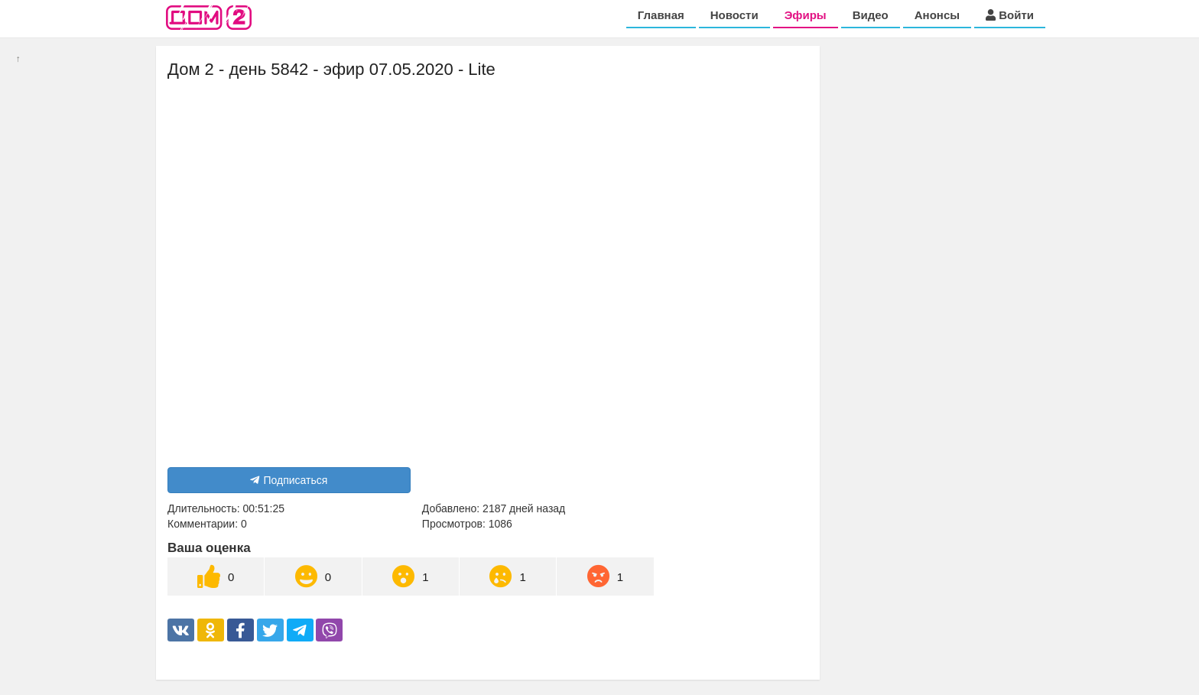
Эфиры (806, 14)
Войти (1010, 14)
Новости (734, 14)
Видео (871, 14)
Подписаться (288, 480)
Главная (661, 14)
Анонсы (937, 14)
